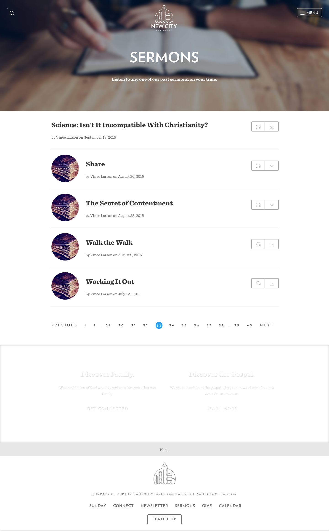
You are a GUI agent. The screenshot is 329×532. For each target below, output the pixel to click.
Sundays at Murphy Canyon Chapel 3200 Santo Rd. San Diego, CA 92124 (164, 496)
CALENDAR (230, 507)
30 (122, 327)
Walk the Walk (109, 244)
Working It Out (110, 283)
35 (184, 327)
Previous (64, 327)
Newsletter (154, 507)
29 (109, 327)
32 (146, 327)
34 (172, 327)
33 (159, 328)
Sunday (97, 507)
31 (133, 327)
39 (237, 327)
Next (267, 327)
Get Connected (107, 410)
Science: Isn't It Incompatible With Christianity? (129, 126)
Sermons (185, 507)
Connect (123, 507)
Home (164, 451)
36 (197, 327)
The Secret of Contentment (129, 204)
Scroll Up (164, 521)
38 (222, 327)
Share (95, 165)
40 (250, 327)
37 (209, 327)
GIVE (207, 507)
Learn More (221, 410)
